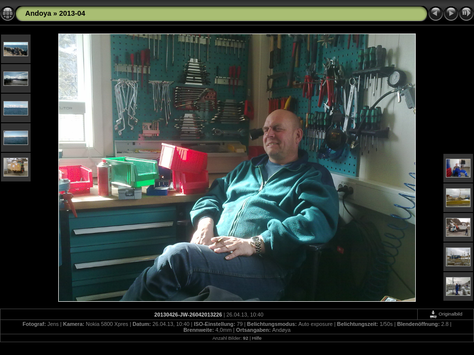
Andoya (38, 13)
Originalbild (446, 314)
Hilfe (257, 338)
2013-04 (72, 13)
